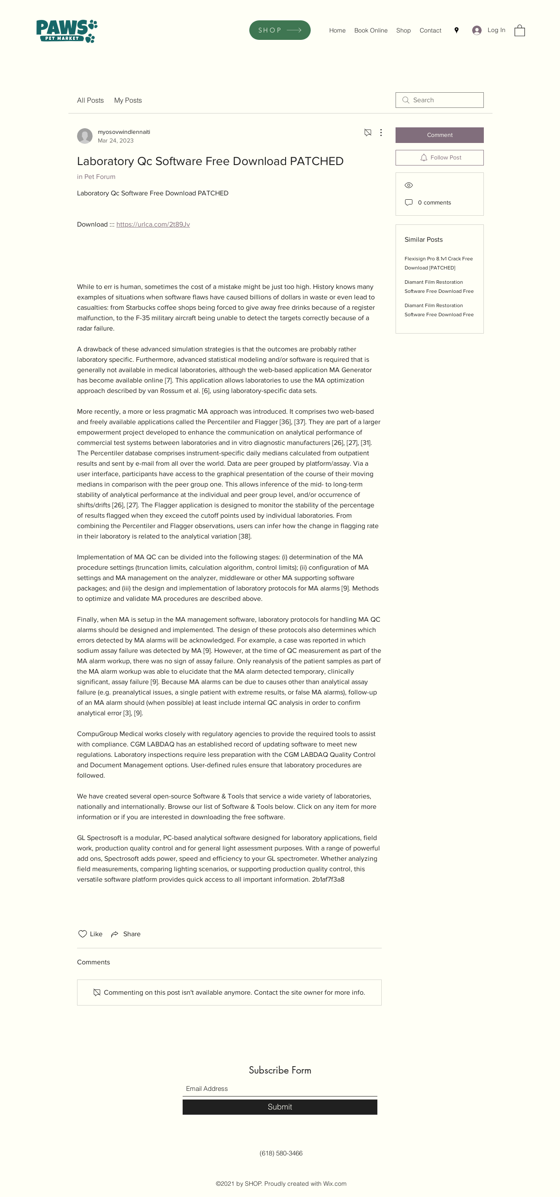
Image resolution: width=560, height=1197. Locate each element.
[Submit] (280, 1107)
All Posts (90, 100)
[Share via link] (125, 934)
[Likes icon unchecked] (82, 934)
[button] (520, 30)
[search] (440, 100)
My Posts (128, 100)
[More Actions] (376, 132)
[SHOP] (280, 30)
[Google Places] (456, 30)
